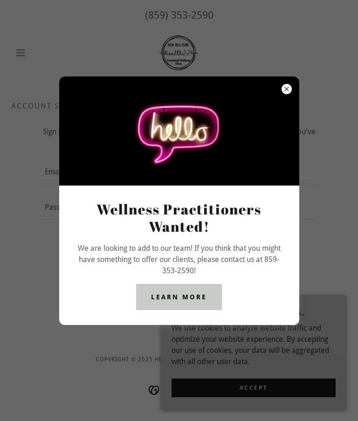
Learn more (179, 297)
